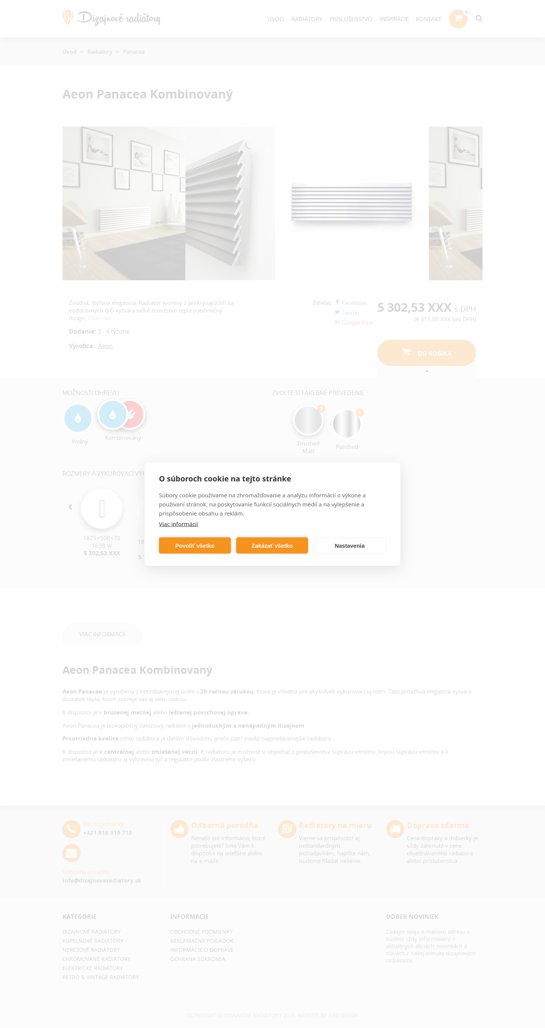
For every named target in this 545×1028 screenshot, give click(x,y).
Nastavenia (349, 545)
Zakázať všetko (272, 545)
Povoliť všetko (195, 545)
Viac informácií (178, 524)
